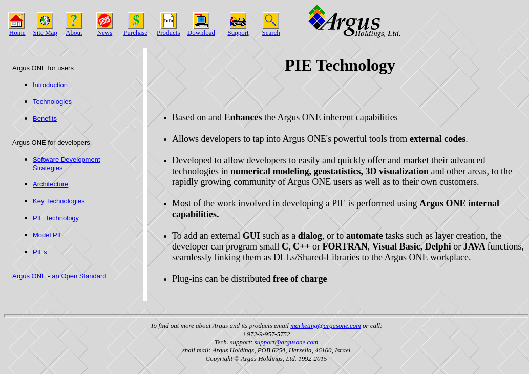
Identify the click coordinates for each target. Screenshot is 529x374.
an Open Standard (79, 276)
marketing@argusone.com (325, 325)
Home (17, 32)
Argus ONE (29, 276)
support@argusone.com (287, 342)
